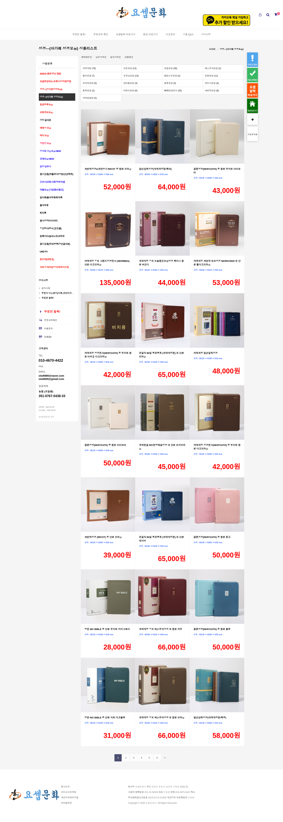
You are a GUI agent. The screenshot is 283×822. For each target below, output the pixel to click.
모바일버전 (66, 803)
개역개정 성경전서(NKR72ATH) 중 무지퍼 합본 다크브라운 (216, 447)
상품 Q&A (188, 34)
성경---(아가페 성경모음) (231, 49)
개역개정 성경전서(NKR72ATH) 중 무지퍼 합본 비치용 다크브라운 (107, 355)
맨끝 (165, 757)
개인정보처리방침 (69, 797)
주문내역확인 (48, 320)
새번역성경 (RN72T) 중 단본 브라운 (103, 537)
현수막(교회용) (47, 259)
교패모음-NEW (47, 158)
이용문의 (170, 34)
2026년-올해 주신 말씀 (50, 73)
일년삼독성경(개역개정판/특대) (155, 169)
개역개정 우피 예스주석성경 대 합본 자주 (160, 629)
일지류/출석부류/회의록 (51, 197)
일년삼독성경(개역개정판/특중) (209, 717)
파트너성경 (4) (212, 83)
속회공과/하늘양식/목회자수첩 (54, 267)
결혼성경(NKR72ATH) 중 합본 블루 (211, 629)
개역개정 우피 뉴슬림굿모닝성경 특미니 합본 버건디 (161, 263)
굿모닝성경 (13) (131, 75)
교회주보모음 (46, 112)
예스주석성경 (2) (213, 68)
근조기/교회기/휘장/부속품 (52, 182)
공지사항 (206, 34)
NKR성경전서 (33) (173, 90)
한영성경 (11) (211, 75)
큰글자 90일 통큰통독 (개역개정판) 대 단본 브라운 (161, 355)
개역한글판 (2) (90, 98)
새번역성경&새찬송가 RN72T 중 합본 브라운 (107, 169)
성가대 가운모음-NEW (50, 151)
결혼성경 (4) (170, 83)
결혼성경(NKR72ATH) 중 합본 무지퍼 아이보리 (216, 171)
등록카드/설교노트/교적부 (52, 236)
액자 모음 (44, 135)
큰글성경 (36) (170, 68)
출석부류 (44, 205)
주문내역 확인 (100, 34)
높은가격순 (115, 57)
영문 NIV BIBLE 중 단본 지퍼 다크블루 (104, 717)
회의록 (43, 213)
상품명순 (129, 57)
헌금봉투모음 (46, 104)
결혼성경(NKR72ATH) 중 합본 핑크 (211, 537)
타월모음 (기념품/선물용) (52, 189)
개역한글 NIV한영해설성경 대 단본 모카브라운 (162, 447)
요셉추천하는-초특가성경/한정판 (55, 81)
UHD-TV (43, 251)
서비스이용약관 (68, 792)
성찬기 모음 (45, 143)
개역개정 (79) (89, 68)
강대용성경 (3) (130, 83)
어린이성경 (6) (130, 90)
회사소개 (65, 786)
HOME (212, 49)
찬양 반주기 (45, 166)
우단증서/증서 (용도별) (50, 228)
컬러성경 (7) (89, 75)
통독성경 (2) (89, 90)
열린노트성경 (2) (172, 75)
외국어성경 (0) (90, 83)
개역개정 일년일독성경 (205, 353)
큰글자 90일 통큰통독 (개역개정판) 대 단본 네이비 (161, 539)
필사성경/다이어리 (49, 220)
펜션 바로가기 (150, 34)
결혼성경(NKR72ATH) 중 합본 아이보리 (105, 445)
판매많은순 (86, 57)
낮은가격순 (101, 57)
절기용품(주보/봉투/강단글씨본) (55, 244)
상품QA (45, 337)
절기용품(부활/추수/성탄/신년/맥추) (56, 174)
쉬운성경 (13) (130, 68)
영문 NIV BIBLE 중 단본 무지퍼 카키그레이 (107, 629)
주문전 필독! (79, 34)
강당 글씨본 (45, 120)
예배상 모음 (45, 128)
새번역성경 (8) (212, 90)
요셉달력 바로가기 (125, 34)
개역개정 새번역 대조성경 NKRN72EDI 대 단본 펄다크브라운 (217, 263)
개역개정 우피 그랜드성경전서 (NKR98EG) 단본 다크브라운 (107, 263)
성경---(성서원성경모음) (51, 89)
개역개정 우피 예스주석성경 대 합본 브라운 (161, 717)
